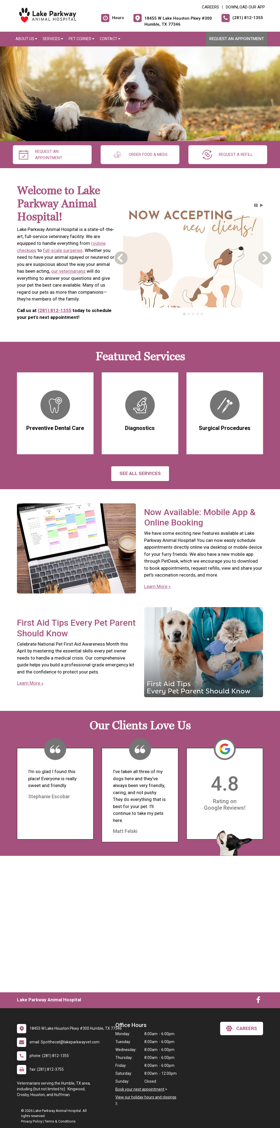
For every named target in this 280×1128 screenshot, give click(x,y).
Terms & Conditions (60, 1121)
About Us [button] (26, 39)
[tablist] (193, 314)
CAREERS (210, 7)
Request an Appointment (236, 38)
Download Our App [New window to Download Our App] (245, 7)
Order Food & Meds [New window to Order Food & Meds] (140, 154)
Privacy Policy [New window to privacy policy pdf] (31, 1121)
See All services (140, 473)
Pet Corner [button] (81, 39)
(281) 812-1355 (54, 310)
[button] (256, 205)
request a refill (227, 154)
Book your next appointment (139, 1089)
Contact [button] (110, 39)
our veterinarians (68, 271)
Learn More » (157, 586)
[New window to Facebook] (258, 1001)
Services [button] (53, 39)
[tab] (184, 314)
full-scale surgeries (63, 250)
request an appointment (40, 154)
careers (241, 1028)
